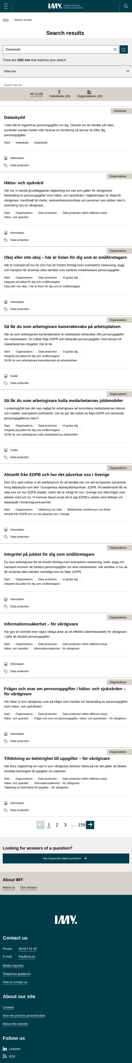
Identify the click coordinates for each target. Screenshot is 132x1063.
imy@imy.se (27, 956)
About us (9, 887)
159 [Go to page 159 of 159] (81, 824)
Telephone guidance (16, 974)
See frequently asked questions (62, 858)
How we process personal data (24, 1015)
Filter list (66, 71)
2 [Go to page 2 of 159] (57, 824)
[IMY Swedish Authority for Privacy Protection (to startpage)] (65, 6)
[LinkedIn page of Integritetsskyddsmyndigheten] (12, 1049)
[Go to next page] (90, 825)
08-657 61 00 (28, 949)
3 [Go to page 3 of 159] (65, 824)
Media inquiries (13, 965)
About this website (15, 1024)
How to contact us (15, 982)
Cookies (8, 1007)
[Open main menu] (6, 6)
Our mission (28, 887)
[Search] (126, 6)
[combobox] (61, 49)
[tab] (36, 94)
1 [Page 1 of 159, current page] (49, 824)
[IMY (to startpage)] (66, 919)
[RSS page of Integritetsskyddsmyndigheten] (9, 1056)
